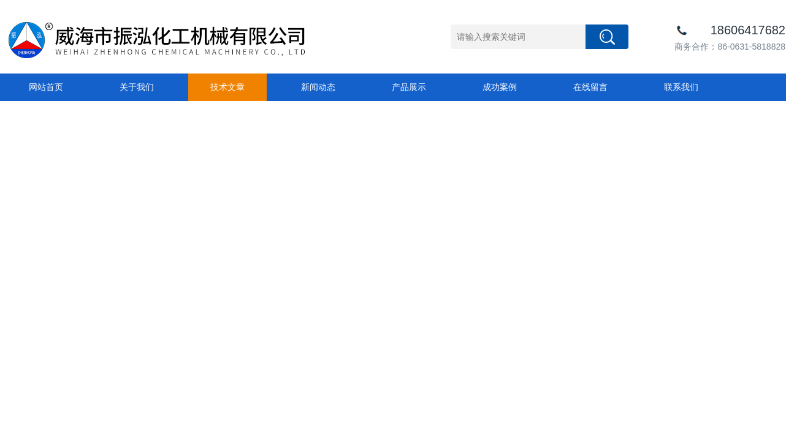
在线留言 (590, 87)
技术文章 (227, 87)
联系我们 (681, 87)
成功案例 (500, 87)
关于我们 (137, 87)
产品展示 (409, 87)
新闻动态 (318, 87)
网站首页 (46, 87)
